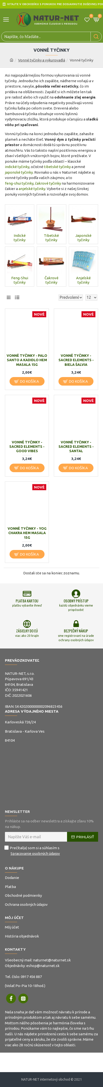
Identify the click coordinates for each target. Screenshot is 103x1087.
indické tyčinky (17, 167)
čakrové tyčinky (48, 183)
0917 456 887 (31, 977)
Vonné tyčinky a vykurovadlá (41, 60)
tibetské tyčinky (57, 167)
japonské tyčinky (19, 172)
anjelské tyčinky (32, 189)
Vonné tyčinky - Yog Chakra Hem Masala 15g (27, 533)
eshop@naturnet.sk (42, 966)
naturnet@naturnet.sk (52, 960)
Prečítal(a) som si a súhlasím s (33, 850)
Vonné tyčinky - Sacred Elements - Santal (76, 446)
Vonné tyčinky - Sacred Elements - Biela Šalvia (76, 360)
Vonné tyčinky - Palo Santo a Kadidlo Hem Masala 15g (27, 360)
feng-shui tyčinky (19, 183)
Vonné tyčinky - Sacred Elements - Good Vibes (27, 446)
